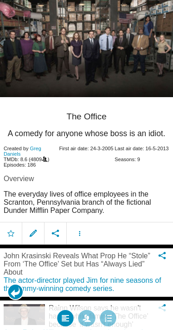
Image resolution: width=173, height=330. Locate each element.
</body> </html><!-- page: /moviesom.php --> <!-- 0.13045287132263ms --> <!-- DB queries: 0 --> (86, 165)
